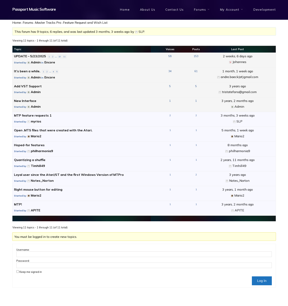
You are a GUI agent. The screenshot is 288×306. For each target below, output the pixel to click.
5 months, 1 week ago (237, 130)
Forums (200, 9)
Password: (23, 260)
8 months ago (238, 145)
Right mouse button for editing (38, 189)
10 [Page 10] (59, 56)
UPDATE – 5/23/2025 (30, 56)
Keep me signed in (31, 271)
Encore (49, 62)
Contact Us (174, 9)
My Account (229, 9)
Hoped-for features (29, 145)
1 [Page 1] (49, 56)
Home (125, 9)
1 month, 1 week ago (237, 71)
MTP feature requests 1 (33, 115)
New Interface (25, 101)
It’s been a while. (27, 71)
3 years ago (237, 86)
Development (264, 9)
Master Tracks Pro (48, 22)
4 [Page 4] (53, 71)
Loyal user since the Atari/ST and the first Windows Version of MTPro (69, 175)
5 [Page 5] (56, 71)
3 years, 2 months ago (237, 101)
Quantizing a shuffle (29, 160)
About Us (147, 9)
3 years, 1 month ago (237, 189)
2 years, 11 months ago (237, 160)
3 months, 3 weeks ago (113, 32)
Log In (261, 281)
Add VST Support (28, 86)
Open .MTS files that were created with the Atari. (53, 130)
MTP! (18, 204)
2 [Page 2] (52, 56)
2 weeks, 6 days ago (237, 56)
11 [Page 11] (64, 56)
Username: (23, 249)
